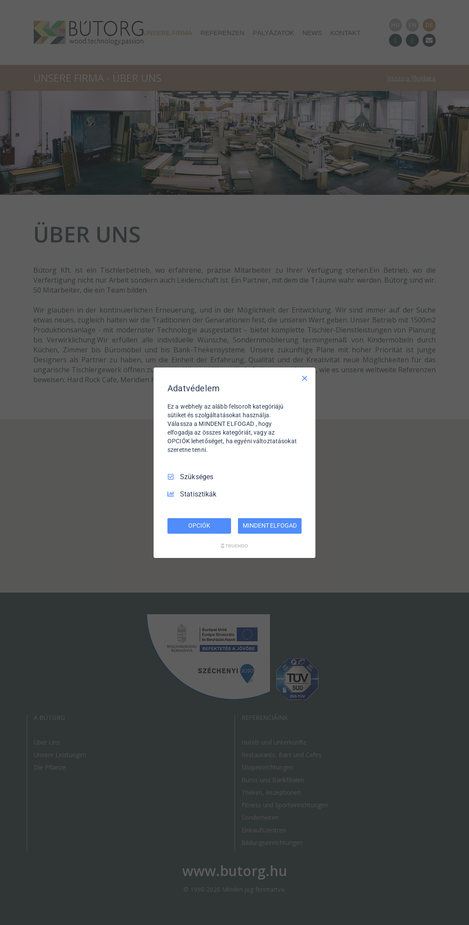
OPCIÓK (199, 525)
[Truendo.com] (234, 545)
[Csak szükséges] (304, 378)
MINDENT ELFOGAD (269, 525)
